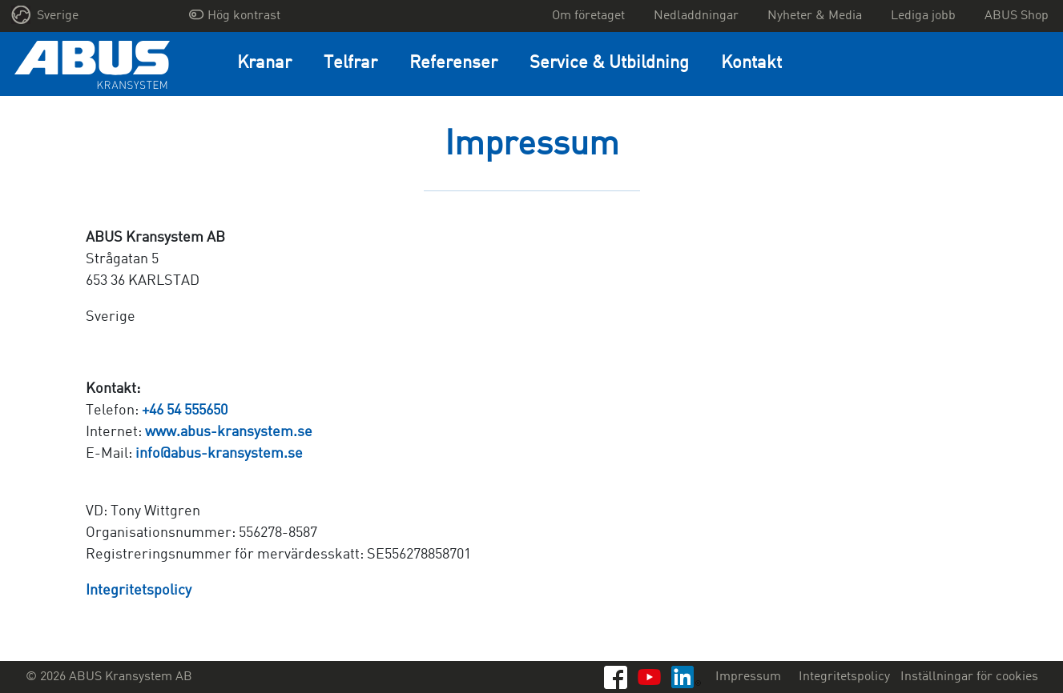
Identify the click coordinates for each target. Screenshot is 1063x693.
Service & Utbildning (609, 63)
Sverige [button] (45, 15)
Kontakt (751, 63)
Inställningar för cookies (969, 677)
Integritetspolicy (138, 590)
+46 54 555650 (184, 410)
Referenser (453, 63)
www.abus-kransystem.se (228, 432)
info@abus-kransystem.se (219, 454)
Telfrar (350, 63)
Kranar (264, 63)
